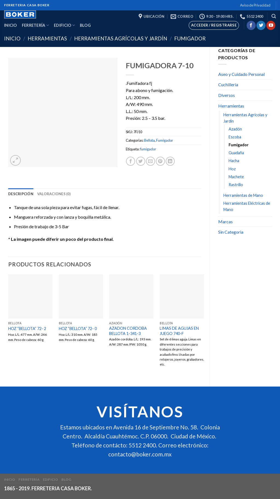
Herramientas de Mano (243, 195)
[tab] (20, 193)
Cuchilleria (228, 84)
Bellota (149, 140)
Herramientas (47, 38)
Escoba (235, 137)
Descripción (20, 194)
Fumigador (190, 38)
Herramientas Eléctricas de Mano (246, 206)
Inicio (10, 25)
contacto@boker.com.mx (139, 454)
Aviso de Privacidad (255, 5)
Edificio (64, 25)
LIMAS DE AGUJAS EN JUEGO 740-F (179, 331)
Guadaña (236, 152)
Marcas (225, 221)
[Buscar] (274, 16)
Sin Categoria (230, 231)
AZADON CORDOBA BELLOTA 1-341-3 (128, 331)
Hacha (234, 160)
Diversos (226, 95)
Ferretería (35, 25)
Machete (236, 176)
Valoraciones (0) (54, 194)
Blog (85, 25)
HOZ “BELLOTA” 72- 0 (78, 328)
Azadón (235, 129)
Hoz (232, 169)
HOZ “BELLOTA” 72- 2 (27, 328)
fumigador (148, 149)
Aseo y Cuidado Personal (241, 74)
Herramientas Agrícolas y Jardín (120, 38)
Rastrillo (236, 184)
